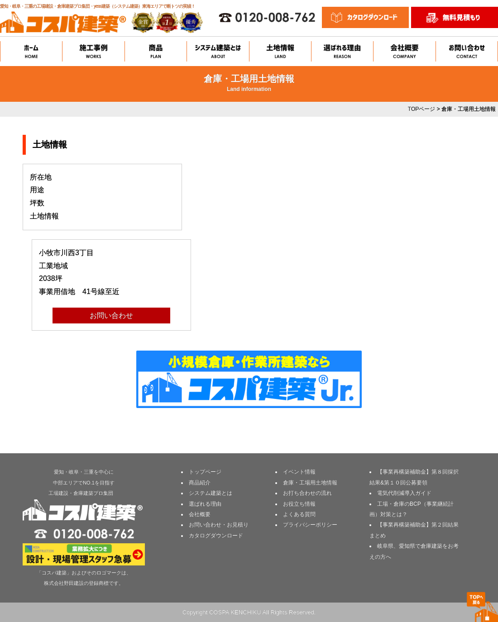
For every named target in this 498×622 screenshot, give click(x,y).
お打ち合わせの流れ (307, 493)
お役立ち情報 (299, 504)
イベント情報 (299, 472)
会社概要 (200, 514)
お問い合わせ (111, 315)
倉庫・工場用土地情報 (310, 483)
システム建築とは (210, 493)
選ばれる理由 (205, 504)
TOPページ (421, 109)
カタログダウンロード (216, 535)
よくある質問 (299, 514)
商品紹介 (200, 483)
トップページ (205, 472)
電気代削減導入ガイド (404, 493)
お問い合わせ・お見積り (219, 525)
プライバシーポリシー (310, 525)
